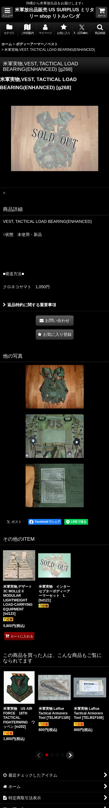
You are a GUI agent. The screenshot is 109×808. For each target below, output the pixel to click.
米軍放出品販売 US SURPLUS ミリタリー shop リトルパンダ (54, 13)
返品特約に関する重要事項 (29, 304)
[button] (7, 12)
